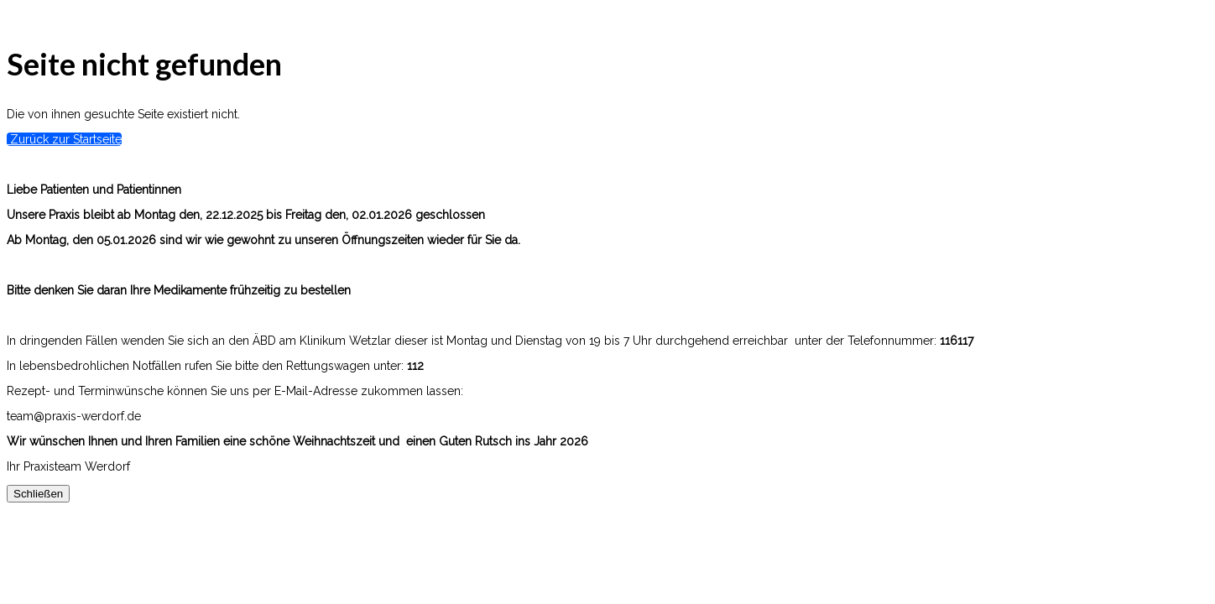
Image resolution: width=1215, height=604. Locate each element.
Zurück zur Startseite (64, 139)
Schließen (38, 493)
